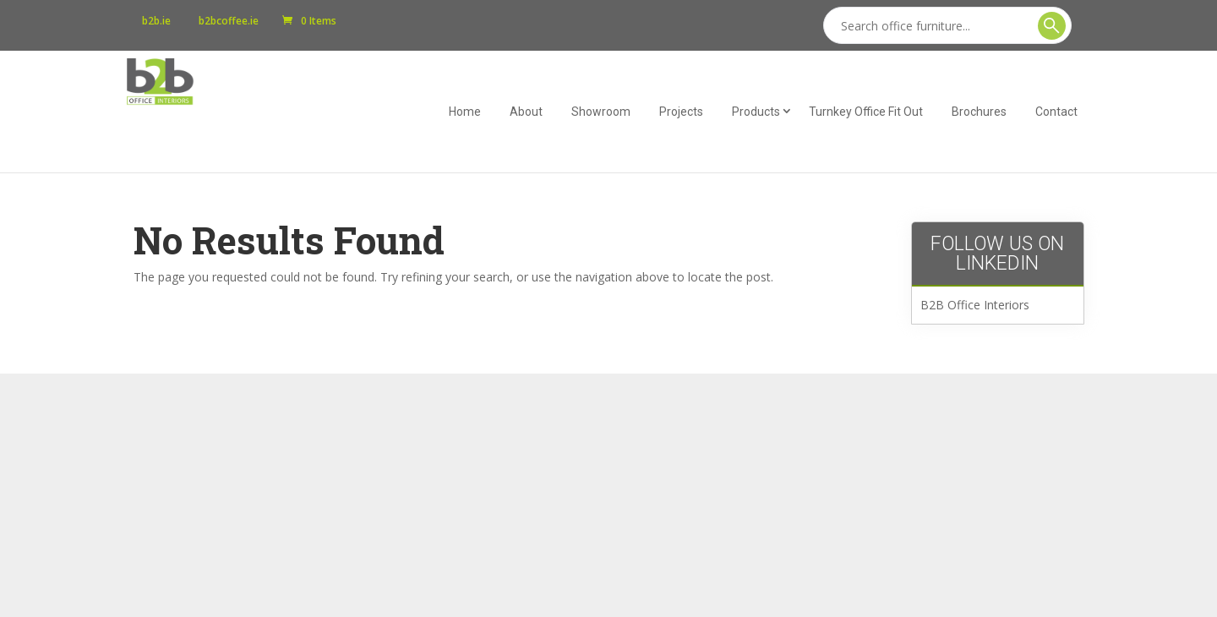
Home (465, 111)
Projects (681, 111)
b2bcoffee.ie (229, 21)
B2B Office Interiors (974, 305)
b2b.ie (156, 21)
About (526, 111)
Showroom (600, 111)
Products (756, 111)
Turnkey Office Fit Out (866, 111)
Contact (1056, 111)
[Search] (947, 25)
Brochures (979, 111)
